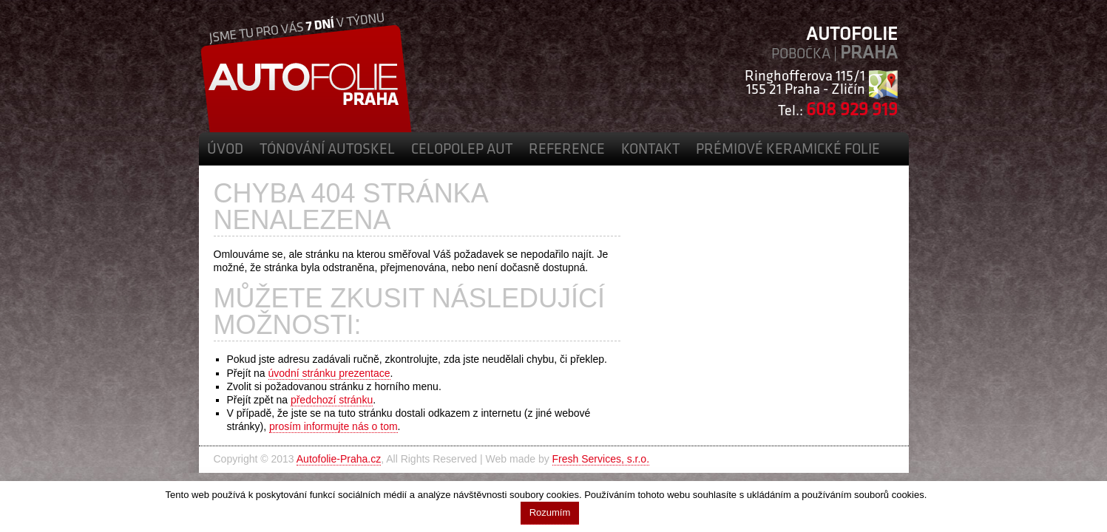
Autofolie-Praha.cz (339, 459)
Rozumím (550, 512)
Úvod (225, 150)
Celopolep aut (461, 150)
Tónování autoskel (327, 150)
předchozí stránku (332, 400)
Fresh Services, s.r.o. (600, 459)
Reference (567, 150)
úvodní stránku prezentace (329, 373)
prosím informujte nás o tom (333, 426)
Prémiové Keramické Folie (788, 150)
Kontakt (650, 150)
